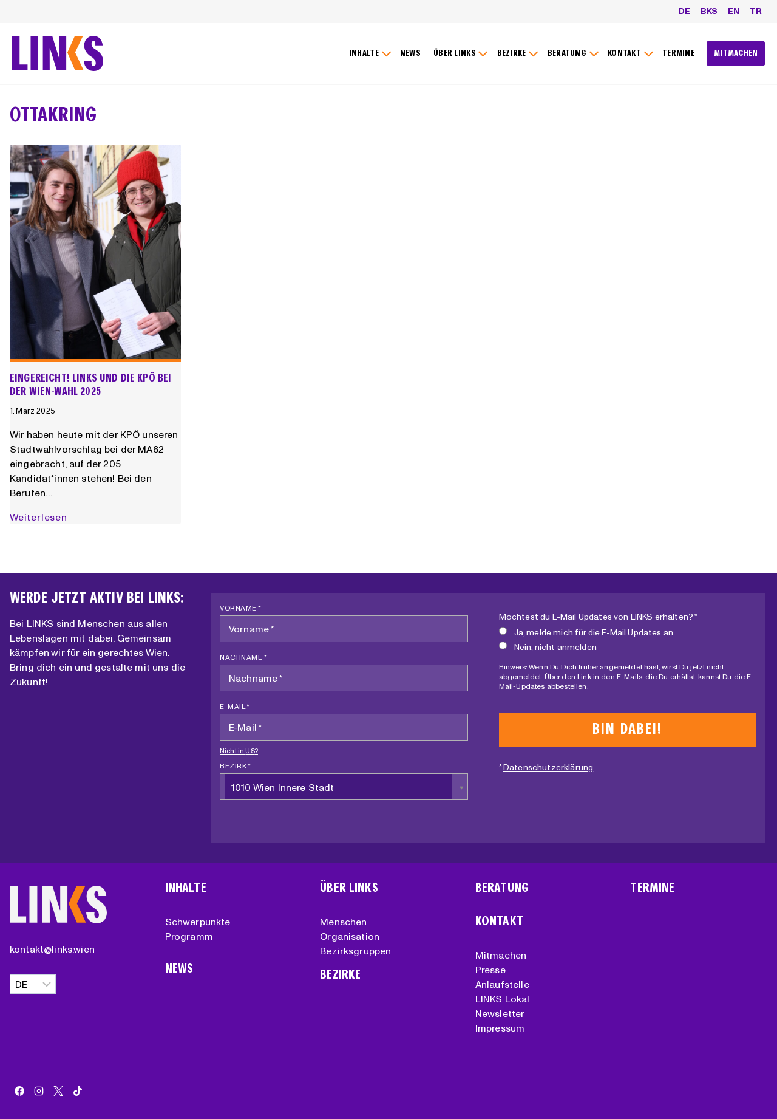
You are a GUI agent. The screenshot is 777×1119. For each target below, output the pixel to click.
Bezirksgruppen (355, 950)
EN (733, 11)
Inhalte (185, 887)
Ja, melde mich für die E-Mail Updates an (586, 632)
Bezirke (340, 974)
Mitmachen (500, 955)
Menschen (343, 921)
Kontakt (499, 921)
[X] (58, 1091)
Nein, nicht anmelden (548, 647)
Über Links (349, 887)
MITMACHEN (736, 53)
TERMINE (678, 53)
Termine (652, 887)
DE (684, 11)
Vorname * (241, 608)
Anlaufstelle (502, 984)
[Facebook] (19, 1091)
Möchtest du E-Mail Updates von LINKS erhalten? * (598, 616)
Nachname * (243, 657)
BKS (709, 11)
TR (756, 11)
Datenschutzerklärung (548, 767)
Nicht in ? (239, 751)
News (179, 968)
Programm (189, 936)
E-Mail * (234, 706)
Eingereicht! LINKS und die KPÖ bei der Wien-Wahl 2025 (90, 384)
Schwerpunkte (198, 921)
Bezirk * (235, 766)
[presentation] (95, 254)
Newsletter (500, 1013)
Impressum (499, 1027)
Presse (490, 969)
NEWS (410, 53)
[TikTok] (77, 1091)
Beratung (502, 887)
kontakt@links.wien (52, 948)
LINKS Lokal (502, 998)
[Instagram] (39, 1091)
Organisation (349, 936)
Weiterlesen (41, 517)
